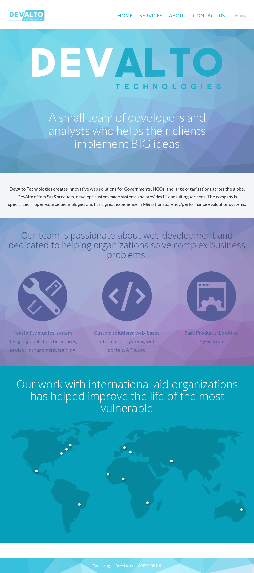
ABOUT (178, 15)
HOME (125, 15)
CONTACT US (209, 15)
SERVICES (150, 15)
